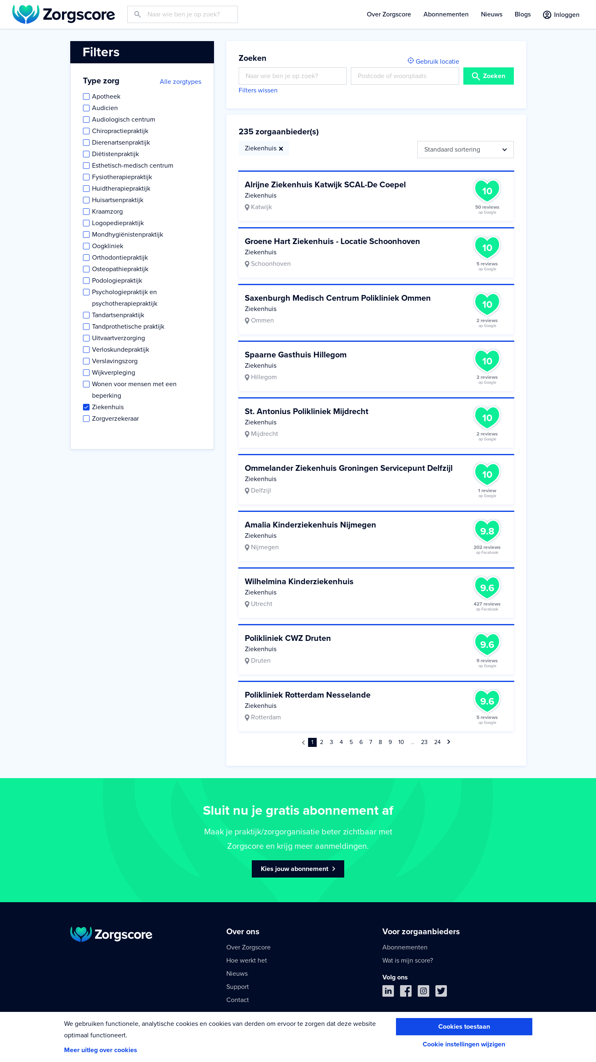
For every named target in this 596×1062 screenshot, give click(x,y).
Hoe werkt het (246, 960)
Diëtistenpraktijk (115, 154)
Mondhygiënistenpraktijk (127, 234)
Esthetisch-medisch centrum (132, 165)
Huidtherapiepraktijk (121, 188)
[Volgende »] (448, 742)
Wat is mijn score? (407, 960)
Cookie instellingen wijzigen (464, 1044)
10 (401, 742)
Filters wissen (258, 90)
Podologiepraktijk (117, 280)
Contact (237, 1000)
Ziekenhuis (108, 407)
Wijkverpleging (113, 373)
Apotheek (106, 96)
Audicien (105, 108)
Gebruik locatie (433, 62)
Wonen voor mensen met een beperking (134, 390)
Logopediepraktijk (118, 223)
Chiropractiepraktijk (120, 131)
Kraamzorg (107, 211)
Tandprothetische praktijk (128, 327)
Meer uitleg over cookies (100, 1050)
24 (437, 742)
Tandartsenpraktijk (118, 315)
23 (424, 742)
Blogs (523, 14)
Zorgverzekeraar (115, 419)
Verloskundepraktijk (120, 350)
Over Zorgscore (389, 14)
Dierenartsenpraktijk (121, 142)
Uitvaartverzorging (118, 338)
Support (237, 987)
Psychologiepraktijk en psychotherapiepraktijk (124, 298)
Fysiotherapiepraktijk (122, 177)
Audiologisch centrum (123, 119)
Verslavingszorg (115, 361)
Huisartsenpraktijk (117, 200)
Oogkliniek (107, 246)
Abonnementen (446, 14)
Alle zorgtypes (180, 82)
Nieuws (491, 14)
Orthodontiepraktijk (120, 257)
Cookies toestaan (464, 1027)
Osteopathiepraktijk (120, 269)
